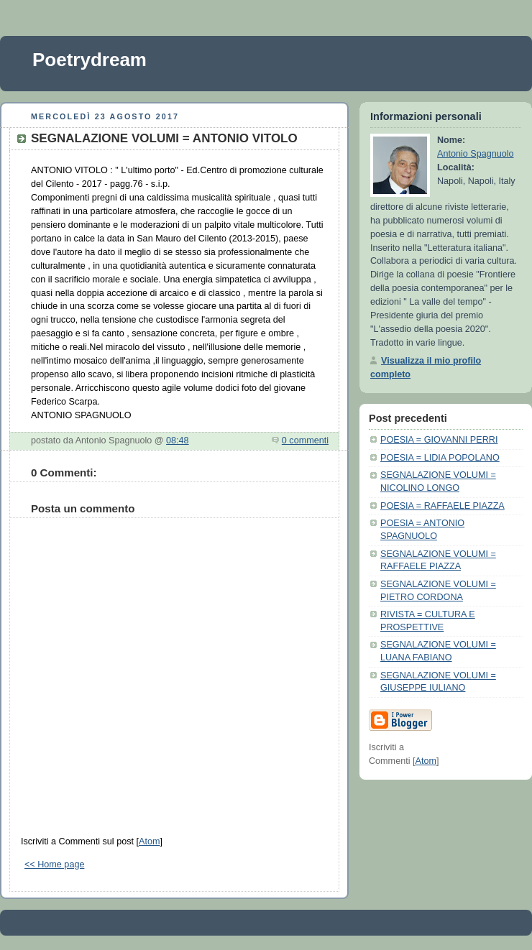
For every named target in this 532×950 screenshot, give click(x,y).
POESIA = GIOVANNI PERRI (438, 440)
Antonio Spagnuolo (475, 154)
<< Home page (54, 864)
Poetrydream (89, 59)
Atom (149, 841)
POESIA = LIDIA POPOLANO (440, 458)
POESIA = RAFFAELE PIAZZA (442, 506)
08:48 (177, 440)
